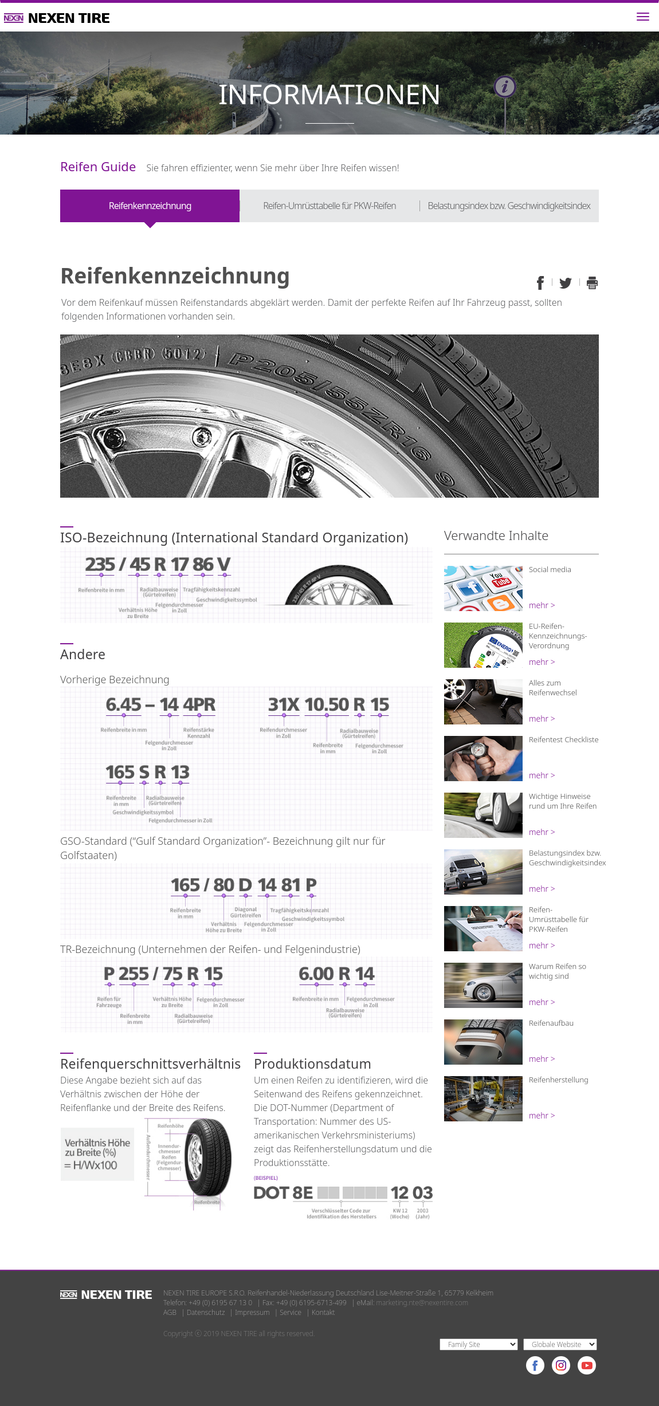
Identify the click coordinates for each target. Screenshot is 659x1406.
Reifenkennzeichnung (150, 205)
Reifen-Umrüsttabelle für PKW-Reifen (329, 205)
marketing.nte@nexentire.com (422, 1302)
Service (290, 1312)
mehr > (542, 605)
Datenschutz (206, 1312)
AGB (169, 1312)
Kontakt (323, 1312)
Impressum (252, 1312)
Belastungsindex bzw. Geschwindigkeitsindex (509, 205)
